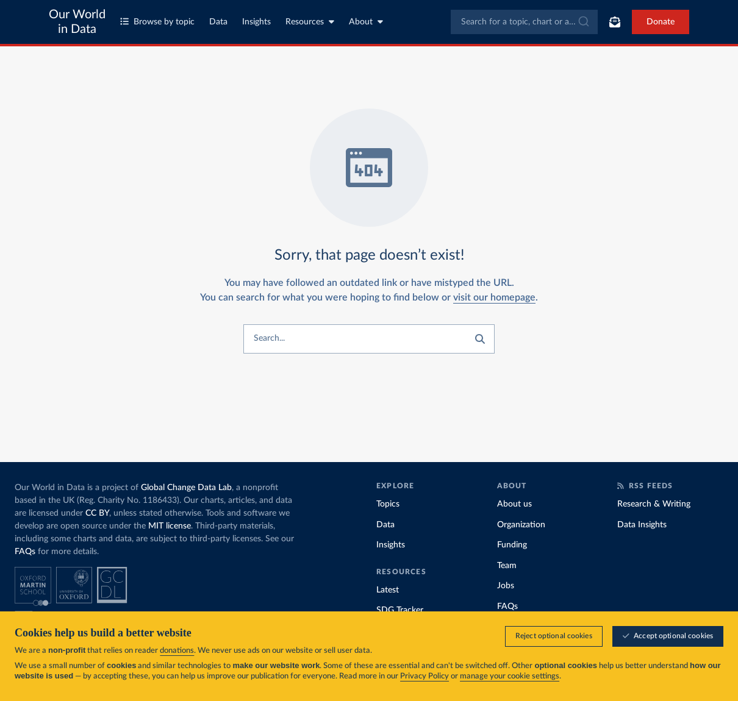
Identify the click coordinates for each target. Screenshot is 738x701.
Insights (256, 22)
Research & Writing (653, 504)
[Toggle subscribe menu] (615, 22)
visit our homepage (494, 297)
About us (514, 504)
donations (177, 651)
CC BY (97, 513)
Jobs (505, 586)
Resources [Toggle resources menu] (309, 21)
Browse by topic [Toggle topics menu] (157, 21)
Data (218, 22)
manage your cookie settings (509, 677)
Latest (387, 590)
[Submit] (582, 22)
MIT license (169, 526)
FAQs (25, 551)
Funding (512, 545)
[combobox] (524, 22)
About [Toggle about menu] (366, 21)
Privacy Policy (424, 677)
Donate (661, 22)
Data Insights (642, 525)
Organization (521, 525)
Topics (387, 504)
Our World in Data (77, 22)
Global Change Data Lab (186, 487)
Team (507, 565)
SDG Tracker (399, 610)
